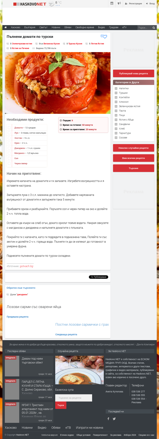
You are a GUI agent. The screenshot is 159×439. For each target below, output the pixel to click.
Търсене (133, 168)
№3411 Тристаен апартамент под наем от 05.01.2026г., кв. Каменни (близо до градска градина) (37, 412)
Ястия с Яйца (126, 119)
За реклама (115, 435)
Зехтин (18, 137)
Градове (113, 27)
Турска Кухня (75, 43)
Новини (56, 27)
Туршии (123, 92)
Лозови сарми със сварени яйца (34, 306)
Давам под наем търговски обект (32, 360)
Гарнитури (125, 133)
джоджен (22, 294)
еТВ (68, 427)
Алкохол (123, 101)
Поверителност (100, 435)
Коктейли (124, 97)
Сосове (123, 137)
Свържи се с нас (146, 435)
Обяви (55, 427)
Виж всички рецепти (133, 158)
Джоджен (19, 148)
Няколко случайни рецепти (133, 148)
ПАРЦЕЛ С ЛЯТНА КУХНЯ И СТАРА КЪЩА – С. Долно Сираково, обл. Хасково (37, 387)
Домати (18, 127)
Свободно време (84, 27)
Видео (42, 427)
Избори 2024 (130, 435)
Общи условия (83, 435)
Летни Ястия (97, 43)
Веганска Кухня (52, 43)
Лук (16, 132)
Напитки (124, 88)
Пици (122, 115)
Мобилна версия (50, 434)
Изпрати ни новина (89, 427)
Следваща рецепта (66, 334)
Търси (61, 405)
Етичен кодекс (67, 435)
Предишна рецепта (17, 316)
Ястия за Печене (20, 48)
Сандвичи (124, 124)
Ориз (17, 142)
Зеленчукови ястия (22, 43)
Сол (16, 158)
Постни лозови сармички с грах (82, 324)
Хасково (11, 427)
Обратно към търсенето (21, 287)
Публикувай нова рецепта (133, 73)
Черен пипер (20, 163)
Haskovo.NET (22, 435)
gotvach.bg (26, 266)
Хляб (122, 128)
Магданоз (19, 153)
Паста (122, 110)
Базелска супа (64, 389)
